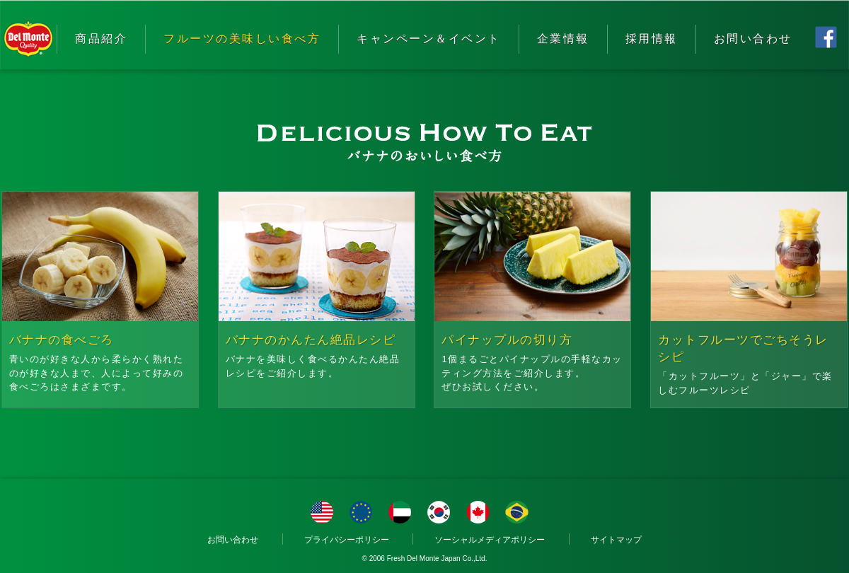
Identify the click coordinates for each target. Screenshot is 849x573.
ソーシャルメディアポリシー (489, 540)
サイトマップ (616, 540)
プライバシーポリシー (346, 540)
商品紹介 (101, 39)
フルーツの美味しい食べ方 (241, 39)
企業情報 (563, 39)
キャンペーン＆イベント (429, 39)
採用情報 (651, 39)
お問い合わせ (753, 39)
